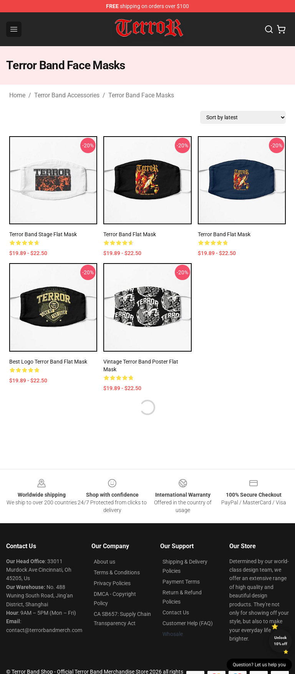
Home (17, 95)
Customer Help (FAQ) (187, 623)
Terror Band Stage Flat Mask (43, 234)
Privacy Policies (112, 583)
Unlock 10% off (280, 641)
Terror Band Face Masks (141, 95)
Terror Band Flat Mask (129, 234)
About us (104, 562)
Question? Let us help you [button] (259, 664)
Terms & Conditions (117, 572)
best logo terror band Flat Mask (48, 362)
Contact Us (175, 612)
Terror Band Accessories (66, 95)
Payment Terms (181, 582)
